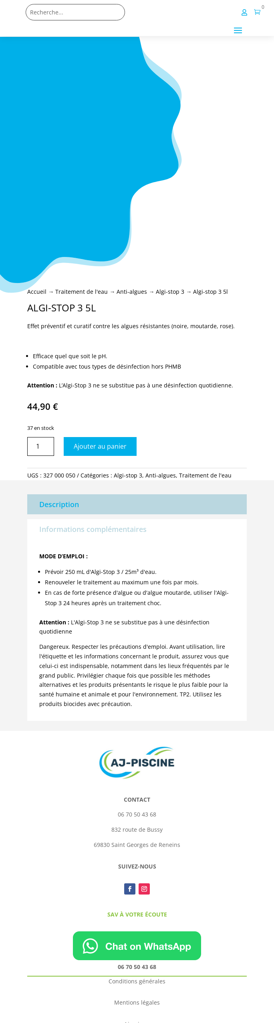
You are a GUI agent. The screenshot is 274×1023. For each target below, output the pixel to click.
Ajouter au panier (100, 446)
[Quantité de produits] (40, 446)
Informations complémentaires (93, 529)
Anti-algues (132, 291)
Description (59, 504)
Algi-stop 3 (170, 291)
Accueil (36, 291)
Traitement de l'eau (81, 291)
